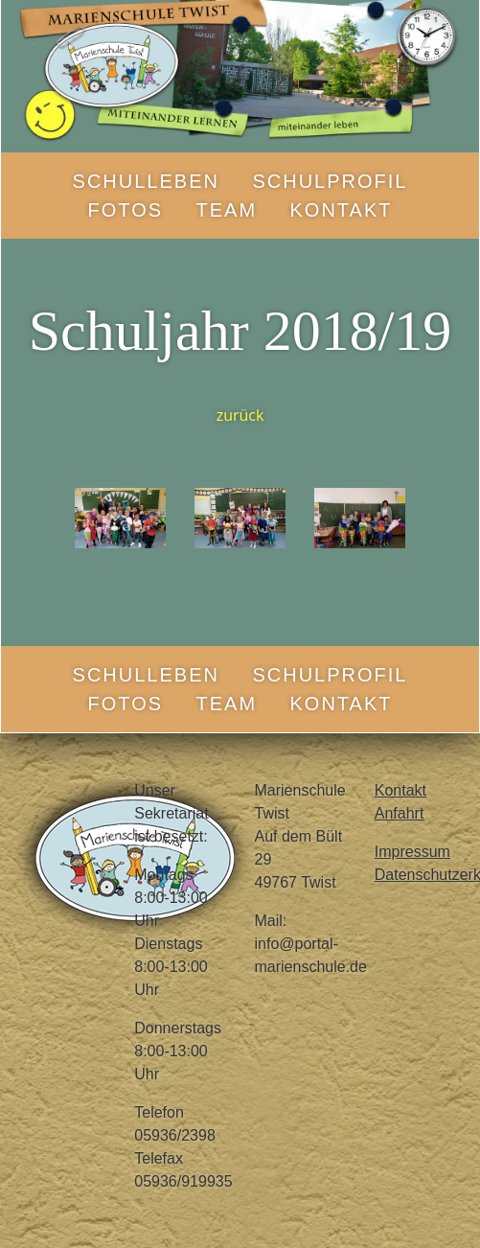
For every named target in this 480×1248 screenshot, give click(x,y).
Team (227, 209)
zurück (240, 415)
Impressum (412, 852)
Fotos (126, 209)
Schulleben (146, 181)
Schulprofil (329, 181)
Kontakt (341, 209)
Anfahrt (399, 813)
